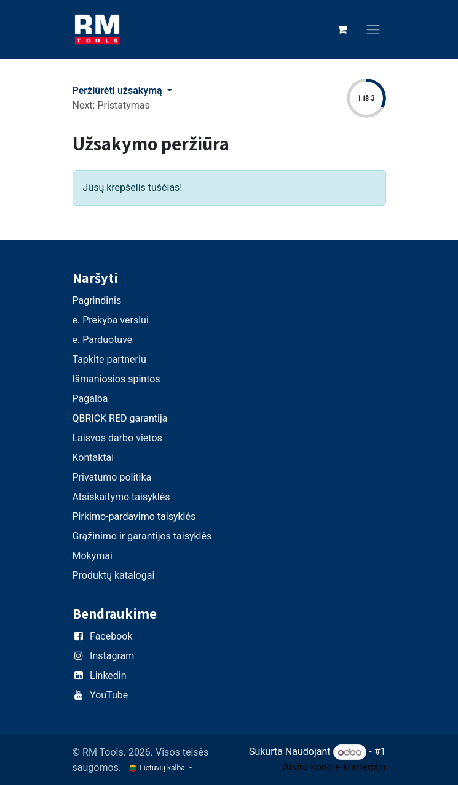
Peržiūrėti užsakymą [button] (119, 90)
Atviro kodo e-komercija (334, 767)
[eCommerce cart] (342, 29)
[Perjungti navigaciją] (373, 30)
